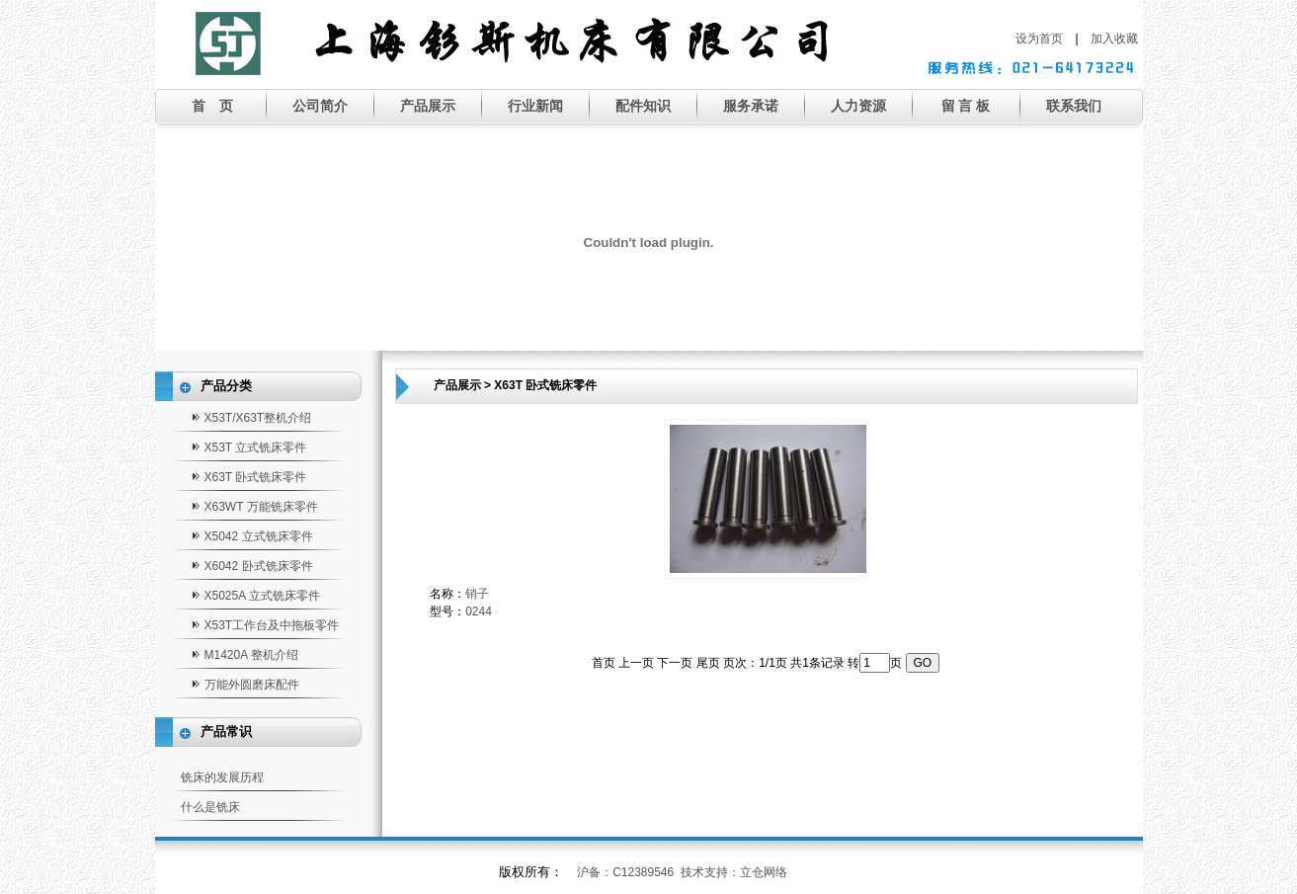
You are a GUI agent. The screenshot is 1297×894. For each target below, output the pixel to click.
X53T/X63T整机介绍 (258, 418)
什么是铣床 (210, 807)
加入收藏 (1114, 38)
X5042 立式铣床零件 (258, 536)
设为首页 (1039, 38)
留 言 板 (966, 106)
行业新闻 (535, 106)
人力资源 (858, 106)
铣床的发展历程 (222, 777)
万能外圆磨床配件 (251, 684)
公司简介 (320, 106)
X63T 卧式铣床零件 (255, 477)
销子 (477, 594)
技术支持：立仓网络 (734, 872)
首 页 (212, 106)
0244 (478, 611)
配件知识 (643, 106)
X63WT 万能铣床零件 (261, 507)
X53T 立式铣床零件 (255, 447)
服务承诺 (750, 106)
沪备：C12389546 (625, 872)
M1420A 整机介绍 (251, 655)
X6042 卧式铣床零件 (258, 566)
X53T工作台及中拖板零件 (272, 625)
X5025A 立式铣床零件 (262, 596)
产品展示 (427, 106)
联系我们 (1073, 106)
